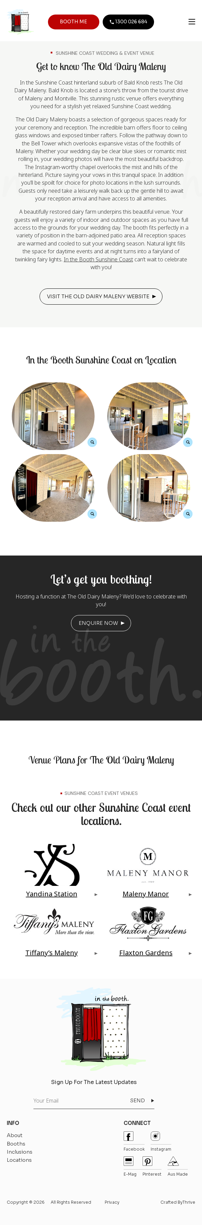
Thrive (188, 1202)
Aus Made (178, 1166)
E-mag (130, 1166)
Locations (19, 1160)
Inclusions (19, 1152)
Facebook (134, 1141)
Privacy (112, 1202)
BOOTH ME (73, 22)
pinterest (152, 1166)
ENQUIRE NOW (98, 623)
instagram (161, 1141)
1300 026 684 (128, 22)
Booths (16, 1143)
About (15, 1135)
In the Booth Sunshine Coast (98, 259)
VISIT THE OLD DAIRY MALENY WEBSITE (98, 296)
